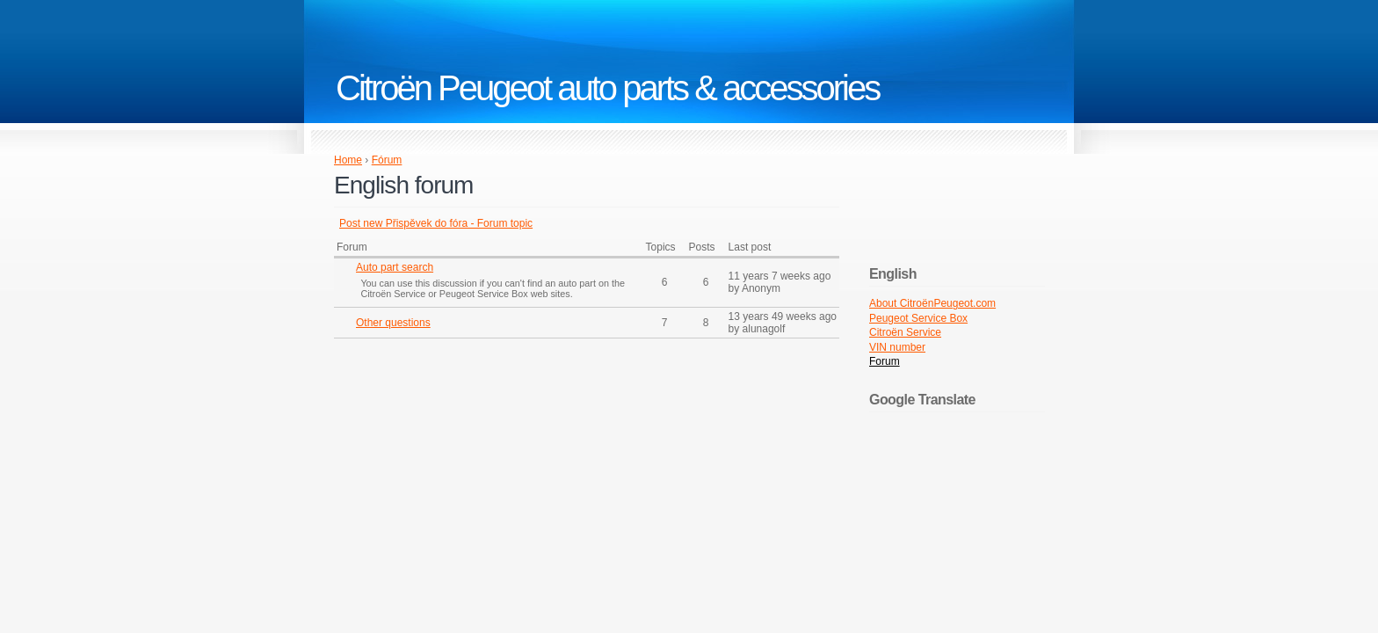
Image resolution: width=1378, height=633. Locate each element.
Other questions (393, 322)
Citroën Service (905, 332)
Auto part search (394, 267)
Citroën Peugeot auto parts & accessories (607, 88)
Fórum (387, 160)
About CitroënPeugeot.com (932, 303)
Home (348, 160)
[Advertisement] (481, 475)
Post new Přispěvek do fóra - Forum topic (436, 223)
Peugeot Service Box (918, 318)
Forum (884, 361)
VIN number (897, 347)
